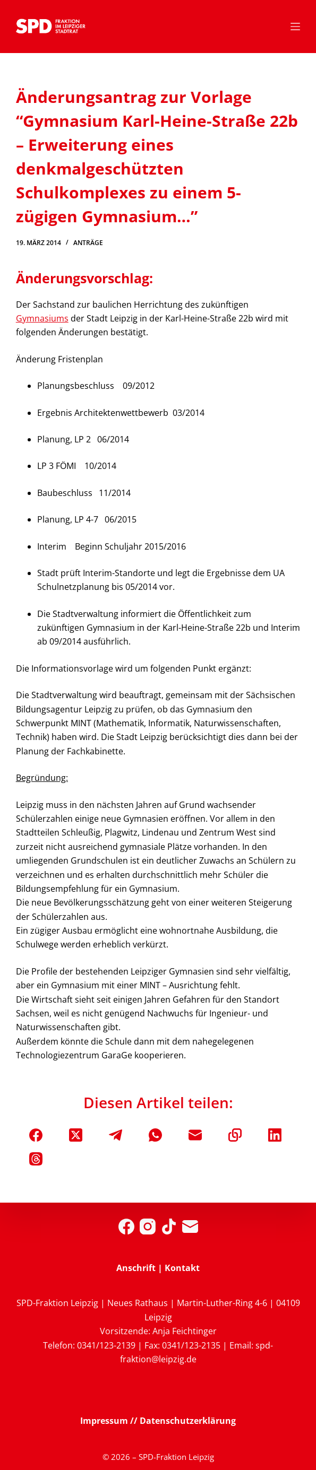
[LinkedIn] (275, 1135)
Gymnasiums (42, 318)
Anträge (88, 242)
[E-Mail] (195, 1135)
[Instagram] (148, 1226)
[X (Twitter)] (76, 1135)
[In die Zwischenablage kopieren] (235, 1135)
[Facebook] (36, 1135)
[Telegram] (115, 1135)
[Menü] (295, 26)
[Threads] (36, 1159)
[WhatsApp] (155, 1135)
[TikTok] (169, 1226)
